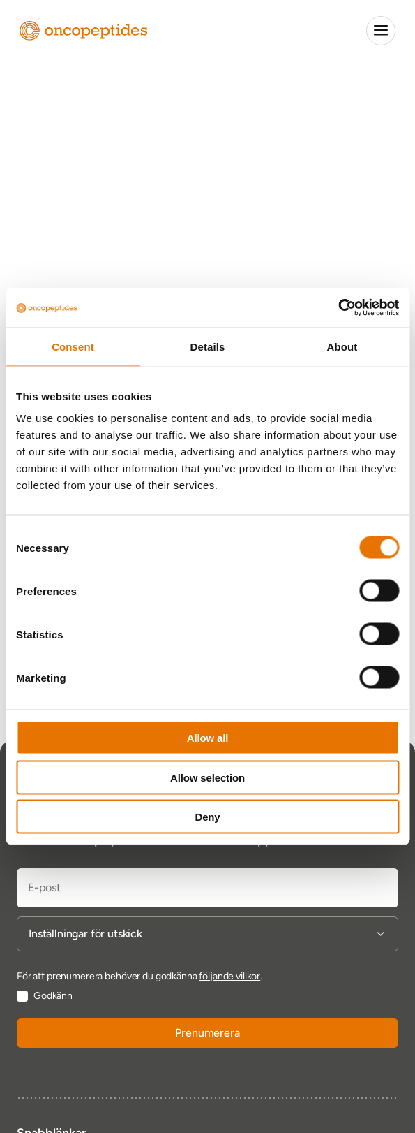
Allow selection (207, 777)
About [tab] (342, 346)
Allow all (208, 738)
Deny (207, 817)
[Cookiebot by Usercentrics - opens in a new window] (338, 308)
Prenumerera (207, 1032)
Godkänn (53, 996)
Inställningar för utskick (85, 934)
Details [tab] (207, 346)
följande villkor (229, 976)
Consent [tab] (73, 346)
